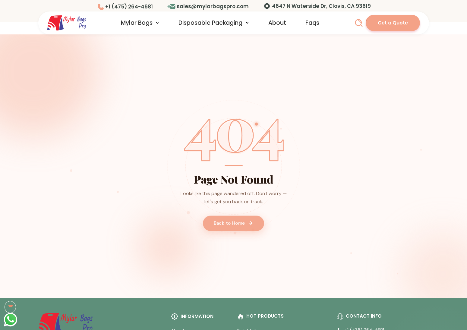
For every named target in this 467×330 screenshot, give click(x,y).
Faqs (312, 23)
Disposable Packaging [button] (213, 23)
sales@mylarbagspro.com (213, 6)
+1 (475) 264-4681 (129, 6)
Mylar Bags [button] (140, 23)
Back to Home (234, 226)
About (277, 23)
